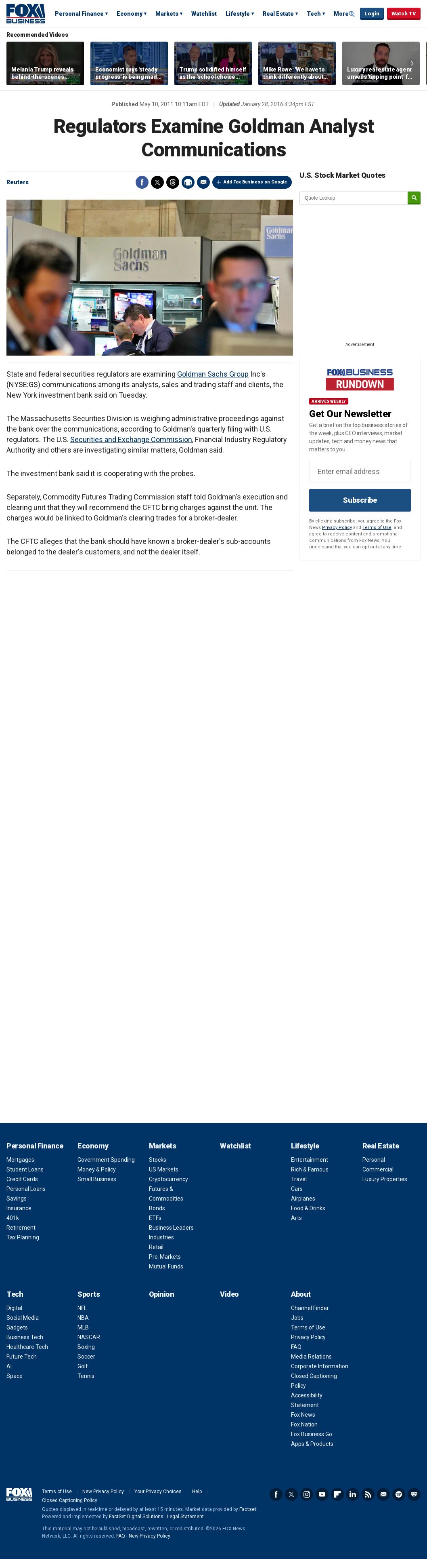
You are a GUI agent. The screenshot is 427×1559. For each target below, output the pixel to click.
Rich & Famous (310, 1169)
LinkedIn (352, 1494)
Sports (88, 1294)
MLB (83, 1327)
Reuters (17, 182)
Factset (247, 1509)
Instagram (306, 1494)
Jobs (297, 1318)
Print (188, 182)
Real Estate (278, 14)
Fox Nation (304, 1424)
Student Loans (25, 1169)
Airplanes (303, 1198)
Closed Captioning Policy (69, 1500)
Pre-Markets (165, 1257)
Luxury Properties (384, 1179)
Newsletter (383, 1494)
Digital (14, 1308)
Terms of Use (376, 527)
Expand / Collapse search (352, 14)
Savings (16, 1198)
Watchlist (204, 14)
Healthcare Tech (27, 1347)
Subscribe (360, 500)
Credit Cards (22, 1179)
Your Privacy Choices (158, 1491)
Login (371, 14)
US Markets (163, 1169)
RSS (368, 1494)
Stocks (157, 1160)
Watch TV (403, 14)
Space (14, 1376)
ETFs (155, 1218)
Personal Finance (79, 14)
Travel (299, 1179)
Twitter (157, 182)
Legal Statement (185, 1516)
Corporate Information (319, 1366)
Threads (172, 182)
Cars (297, 1189)
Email (203, 182)
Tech (314, 14)
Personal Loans (26, 1189)
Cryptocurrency (168, 1179)
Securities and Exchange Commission (131, 439)
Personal (373, 1160)
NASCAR (88, 1337)
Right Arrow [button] (412, 63)
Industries (161, 1237)
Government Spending (106, 1160)
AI (9, 1366)
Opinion (161, 1294)
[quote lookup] (353, 198)
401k (12, 1218)
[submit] (414, 198)
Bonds (157, 1208)
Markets (166, 14)
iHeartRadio (414, 1494)
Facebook (142, 182)
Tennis (85, 1376)
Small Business (96, 1179)
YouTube (322, 1494)
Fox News (303, 1415)
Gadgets (17, 1327)
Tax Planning (22, 1237)
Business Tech (24, 1337)
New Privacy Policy (103, 1491)
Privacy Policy (337, 527)
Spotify (398, 1494)
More (341, 14)
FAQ (296, 1347)
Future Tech (21, 1356)
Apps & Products (312, 1444)
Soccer (86, 1356)
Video (229, 1294)
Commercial (378, 1169)
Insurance (18, 1208)
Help (197, 1491)
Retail (156, 1247)
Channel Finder (310, 1308)
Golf (82, 1366)
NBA (83, 1318)
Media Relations (311, 1356)
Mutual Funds (166, 1266)
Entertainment (309, 1160)
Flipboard (337, 1494)
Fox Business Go (311, 1434)
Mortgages (20, 1160)
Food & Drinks (308, 1208)
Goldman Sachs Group (213, 374)
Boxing (86, 1347)
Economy (129, 14)
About (301, 1294)
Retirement (21, 1227)
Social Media (22, 1318)
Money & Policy (96, 1169)
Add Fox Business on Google (255, 182)
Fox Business (25, 13)
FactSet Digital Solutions (136, 1516)
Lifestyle (238, 14)
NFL (82, 1308)
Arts (296, 1218)
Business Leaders (171, 1227)
